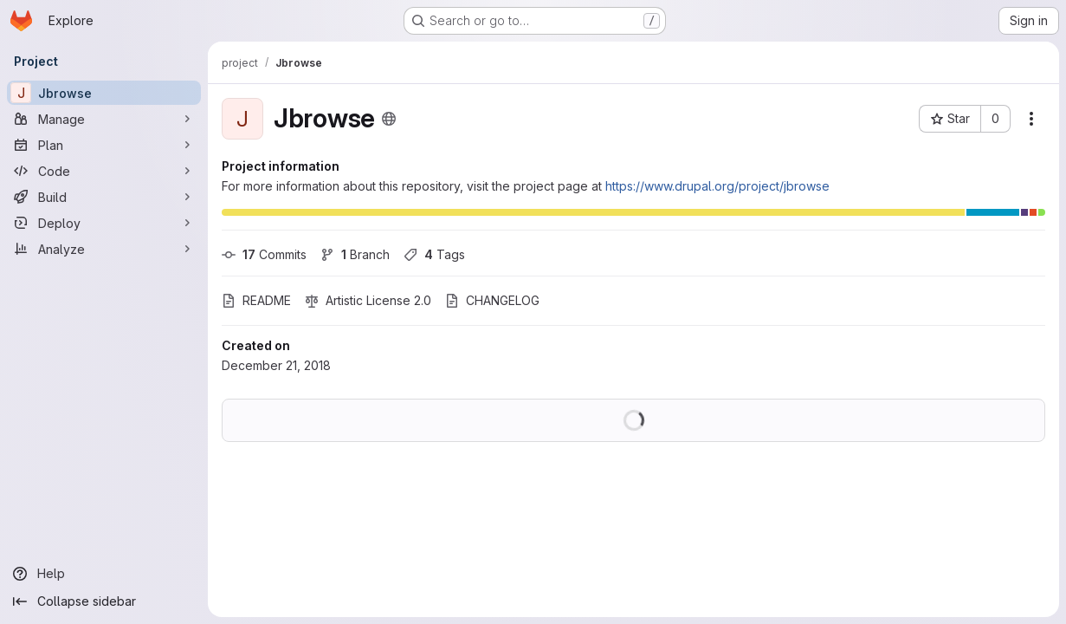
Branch (355, 254)
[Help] (104, 574)
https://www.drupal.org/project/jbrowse (717, 186)
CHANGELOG (492, 300)
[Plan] (104, 145)
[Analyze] (104, 249)
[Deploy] (104, 223)
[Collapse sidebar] (104, 601)
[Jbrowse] (104, 93)
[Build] (104, 197)
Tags (434, 254)
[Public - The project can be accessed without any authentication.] (389, 119)
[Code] (104, 171)
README (256, 300)
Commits (264, 254)
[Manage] (104, 119)
